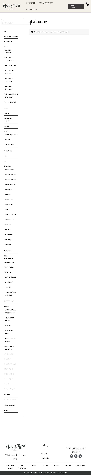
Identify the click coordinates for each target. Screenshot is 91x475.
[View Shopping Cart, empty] (87, 6)
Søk (3, 20)
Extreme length (11, 381)
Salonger (45, 450)
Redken (6, 323)
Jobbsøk (33, 465)
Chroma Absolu (11, 192)
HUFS (5, 173)
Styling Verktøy (10, 422)
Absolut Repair (10, 280)
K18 (5, 178)
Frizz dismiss (9, 386)
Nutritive (8, 242)
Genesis (7, 227)
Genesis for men (11, 232)
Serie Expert (9, 299)
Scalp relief (9, 396)
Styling (7, 401)
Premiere (8, 247)
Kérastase (7, 183)
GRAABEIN (8, 157)
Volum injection (11, 406)
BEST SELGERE (8, 44)
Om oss (45, 465)
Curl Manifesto (11, 202)
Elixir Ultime (9, 217)
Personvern (69, 465)
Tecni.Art (8, 304)
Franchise (57, 465)
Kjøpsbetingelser (81, 465)
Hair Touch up (10, 285)
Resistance (9, 252)
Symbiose (8, 262)
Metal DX (8, 289)
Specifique (9, 257)
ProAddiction (9, 318)
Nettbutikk (45, 458)
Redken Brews (10, 162)
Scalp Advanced (11, 294)
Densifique (9, 207)
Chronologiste (11, 197)
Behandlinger (45, 454)
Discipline (8, 212)
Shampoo (7, 412)
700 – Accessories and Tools (11, 103)
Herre (6, 143)
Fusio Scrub (9, 222)
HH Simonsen (8, 168)
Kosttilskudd (9, 268)
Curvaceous (9, 371)
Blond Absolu (10, 187)
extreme (8, 376)
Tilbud (6, 427)
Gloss (6, 120)
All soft (8, 343)
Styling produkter (11, 417)
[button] (76, 6)
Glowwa (7, 125)
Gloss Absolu (10, 237)
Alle (5, 31)
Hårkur (6, 138)
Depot (6, 49)
